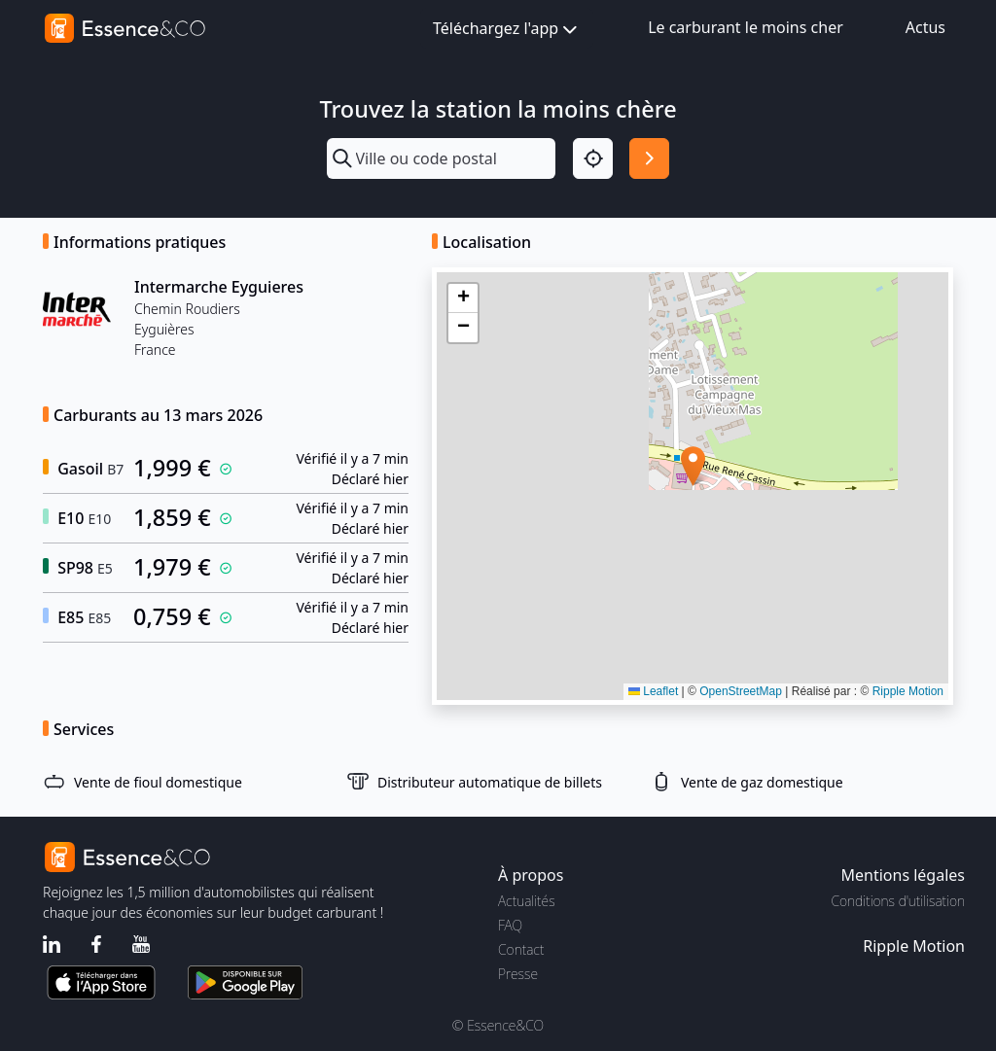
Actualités (526, 901)
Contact (521, 949)
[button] (693, 466)
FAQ (510, 925)
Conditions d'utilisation (898, 901)
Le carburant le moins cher (745, 27)
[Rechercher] (649, 158)
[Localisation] (593, 158)
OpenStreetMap (740, 691)
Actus (925, 27)
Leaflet (653, 691)
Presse (518, 973)
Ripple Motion (907, 691)
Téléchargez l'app (507, 30)
